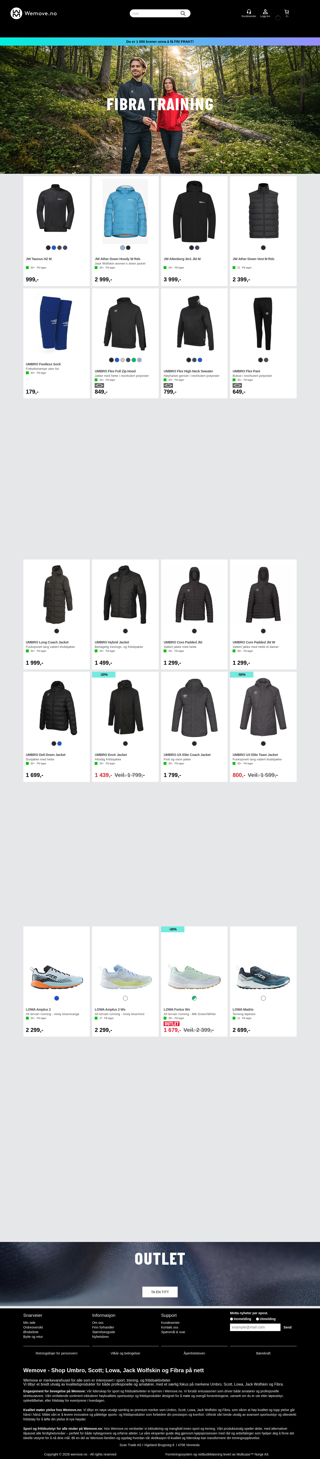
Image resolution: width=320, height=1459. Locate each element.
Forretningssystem (178, 1454)
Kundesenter (170, 1323)
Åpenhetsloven (194, 1353)
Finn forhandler (103, 1327)
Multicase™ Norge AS (253, 1454)
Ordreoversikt (33, 1327)
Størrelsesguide (103, 1332)
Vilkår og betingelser (125, 1353)
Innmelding (242, 1319)
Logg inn (265, 12)
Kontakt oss (169, 1327)
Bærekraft (263, 1353)
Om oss (97, 1323)
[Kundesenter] (249, 11)
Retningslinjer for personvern (57, 1353)
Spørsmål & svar (173, 1332)
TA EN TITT (160, 1292)
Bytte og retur (33, 1337)
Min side (29, 1323)
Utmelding (268, 1319)
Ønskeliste (31, 1332)
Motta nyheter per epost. (249, 1313)
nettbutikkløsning (210, 1454)
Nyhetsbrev (100, 1337)
